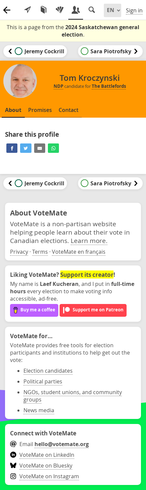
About (13, 110)
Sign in (134, 10)
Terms (40, 251)
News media (38, 410)
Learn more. (89, 240)
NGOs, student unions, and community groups (72, 395)
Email (49, 444)
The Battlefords (109, 86)
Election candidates (48, 370)
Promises (40, 110)
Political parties (42, 381)
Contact (68, 110)
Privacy (19, 251)
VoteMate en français (78, 251)
